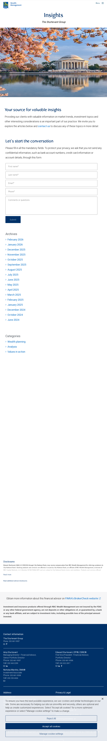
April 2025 (13, 289)
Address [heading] (7, 692)
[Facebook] (7, 644)
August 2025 (15, 269)
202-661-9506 (67, 660)
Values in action (16, 351)
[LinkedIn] (7, 666)
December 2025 (16, 249)
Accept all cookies (51, 726)
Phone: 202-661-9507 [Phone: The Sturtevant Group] (11, 641)
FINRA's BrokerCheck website (81, 598)
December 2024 (16, 309)
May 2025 (13, 284)
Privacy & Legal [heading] (63, 692)
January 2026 (15, 244)
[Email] (51, 183)
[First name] (51, 166)
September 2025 (17, 264)
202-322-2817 (64, 663)
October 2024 (15, 314)
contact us (44, 126)
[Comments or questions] (51, 206)
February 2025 (15, 299)
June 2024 (13, 319)
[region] (53, 718)
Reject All (51, 718)
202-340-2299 (12, 663)
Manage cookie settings (51, 733)
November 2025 (16, 254)
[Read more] (7, 575)
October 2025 (15, 259)
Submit (13, 219)
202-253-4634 (12, 678)
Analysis (12, 346)
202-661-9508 (15, 675)
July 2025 (13, 274)
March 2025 (14, 294)
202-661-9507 (15, 660)
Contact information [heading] (13, 634)
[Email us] (4, 644)
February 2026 (15, 239)
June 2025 (13, 279)
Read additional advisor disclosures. (15, 581)
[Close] (102, 699)
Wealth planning (16, 341)
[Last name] (51, 174)
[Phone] (51, 191)
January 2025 (15, 304)
